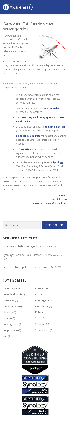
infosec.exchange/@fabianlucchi (50, 203)
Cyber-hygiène (11, 288)
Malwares (9, 300)
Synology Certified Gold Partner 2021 (25, 255)
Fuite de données (13, 294)
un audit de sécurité (28, 135)
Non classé (42, 306)
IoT (37, 294)
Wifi (5, 336)
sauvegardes (52, 108)
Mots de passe (12, 306)
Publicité (40, 312)
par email (62, 195)
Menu (64, 7)
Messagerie (42, 300)
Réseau (7, 318)
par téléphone (59, 199)
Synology (57, 162)
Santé (38, 318)
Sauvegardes (10, 324)
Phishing (8, 312)
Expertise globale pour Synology (22, 246)
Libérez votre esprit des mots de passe (26, 267)
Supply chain (10, 330)
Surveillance (42, 330)
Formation (41, 288)
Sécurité (40, 324)
